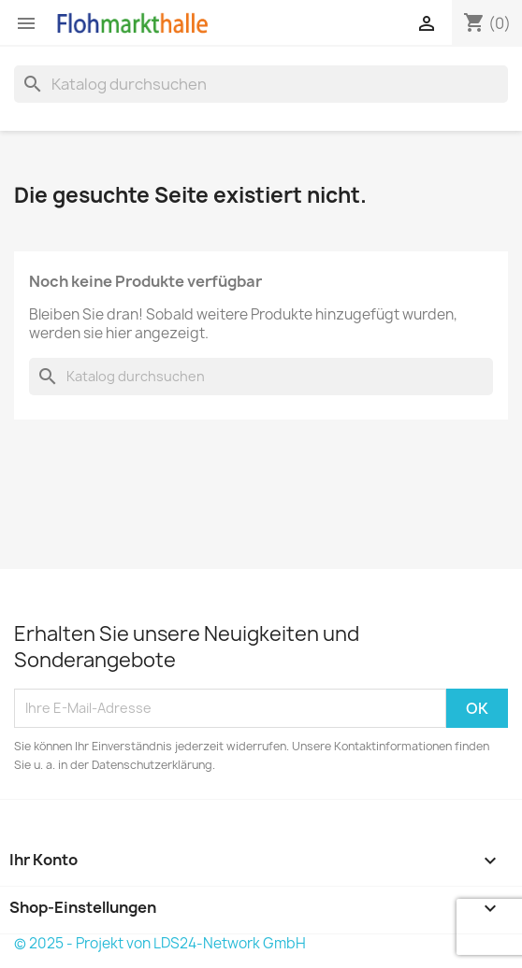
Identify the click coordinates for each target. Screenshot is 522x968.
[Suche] (261, 84)
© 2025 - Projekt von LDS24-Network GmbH (160, 943)
